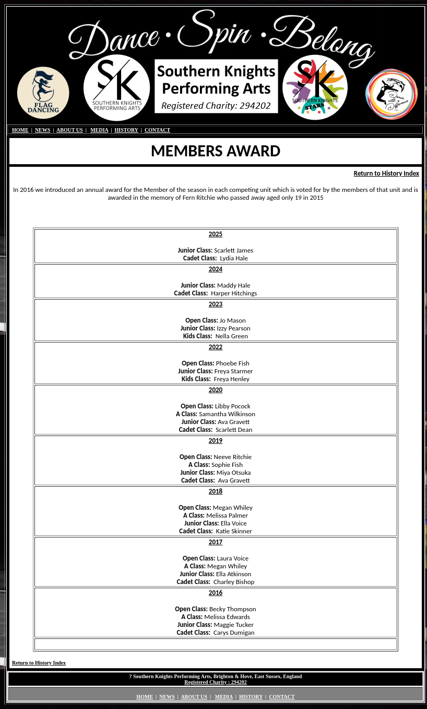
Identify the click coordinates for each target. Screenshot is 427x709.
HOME (20, 130)
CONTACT (157, 130)
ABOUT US (69, 130)
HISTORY (126, 130)
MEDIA (99, 130)
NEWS (42, 130)
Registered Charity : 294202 (215, 682)
